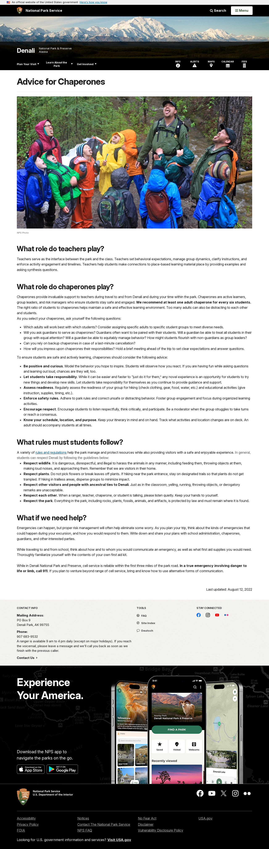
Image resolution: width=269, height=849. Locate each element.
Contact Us (26, 658)
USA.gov (205, 818)
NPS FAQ (84, 830)
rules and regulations (51, 452)
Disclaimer (145, 824)
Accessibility (26, 818)
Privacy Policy (28, 824)
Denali (26, 50)
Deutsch (145, 630)
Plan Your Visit (28, 64)
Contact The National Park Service (103, 824)
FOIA (21, 830)
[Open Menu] (242, 10)
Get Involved (86, 64)
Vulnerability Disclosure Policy (160, 830)
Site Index (146, 623)
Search (218, 10)
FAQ (142, 615)
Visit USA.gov (119, 840)
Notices (83, 818)
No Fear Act (147, 818)
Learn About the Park (59, 64)
